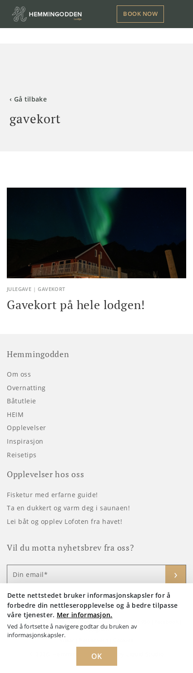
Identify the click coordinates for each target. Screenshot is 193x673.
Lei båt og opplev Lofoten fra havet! (64, 521)
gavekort (51, 289)
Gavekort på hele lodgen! (76, 304)
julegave (19, 289)
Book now (140, 14)
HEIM (15, 414)
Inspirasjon (25, 441)
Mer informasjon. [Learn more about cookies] (85, 614)
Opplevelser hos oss (45, 474)
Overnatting (26, 387)
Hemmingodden (38, 354)
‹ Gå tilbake (28, 99)
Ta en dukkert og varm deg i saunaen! (68, 508)
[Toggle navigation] (178, 14)
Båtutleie (21, 401)
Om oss (19, 374)
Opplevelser (26, 427)
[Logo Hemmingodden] (48, 14)
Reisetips (22, 454)
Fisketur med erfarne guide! (52, 494)
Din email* (30, 575)
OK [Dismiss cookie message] (96, 656)
